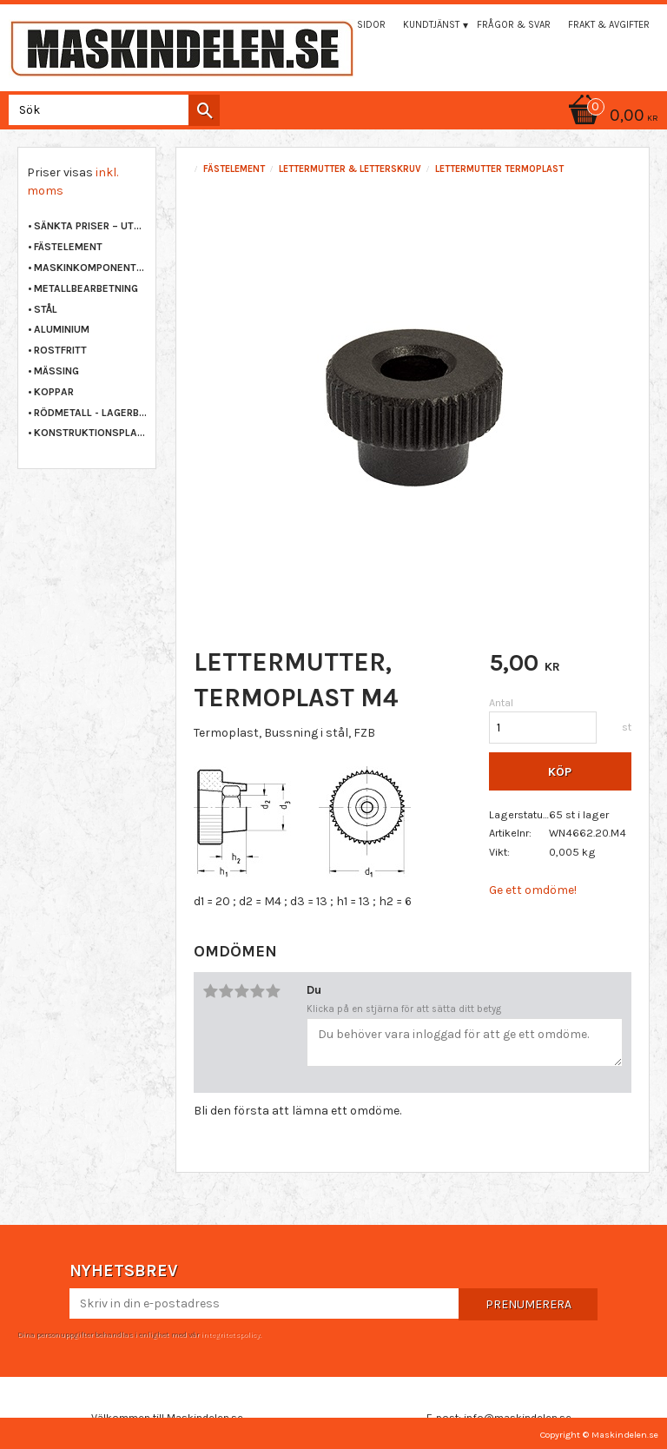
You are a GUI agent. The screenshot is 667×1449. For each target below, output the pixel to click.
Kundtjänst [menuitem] (431, 24)
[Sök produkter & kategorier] (111, 110)
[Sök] (204, 110)
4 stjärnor (257, 991)
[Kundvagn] (333, 117)
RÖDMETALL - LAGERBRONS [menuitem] (90, 413)
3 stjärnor (241, 991)
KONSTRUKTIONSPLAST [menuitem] (90, 433)
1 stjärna (210, 991)
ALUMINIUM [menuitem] (61, 329)
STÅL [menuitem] (45, 309)
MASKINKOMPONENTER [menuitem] (90, 267)
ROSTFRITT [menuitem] (60, 350)
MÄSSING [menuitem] (56, 371)
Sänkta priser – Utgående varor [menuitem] (90, 226)
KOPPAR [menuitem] (54, 392)
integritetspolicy (230, 1334)
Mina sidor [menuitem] (359, 24)
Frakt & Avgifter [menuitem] (609, 24)
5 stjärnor (273, 991)
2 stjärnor (226, 991)
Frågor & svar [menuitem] (514, 24)
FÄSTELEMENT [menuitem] (68, 247)
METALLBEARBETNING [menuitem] (86, 288)
